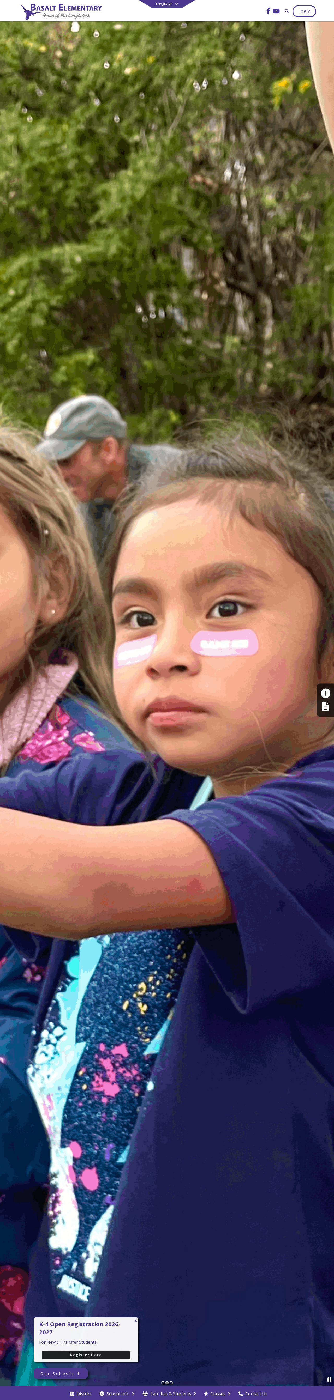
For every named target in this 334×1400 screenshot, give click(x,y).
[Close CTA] (135, 1320)
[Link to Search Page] (286, 11)
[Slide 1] (162, 1382)
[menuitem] (80, 1393)
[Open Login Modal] (304, 11)
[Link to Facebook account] (268, 11)
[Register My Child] (325, 706)
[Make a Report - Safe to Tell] (325, 693)
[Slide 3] (171, 1382)
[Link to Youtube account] (276, 11)
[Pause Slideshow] (329, 1379)
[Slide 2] (167, 1382)
